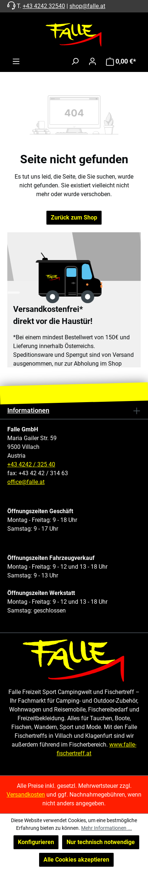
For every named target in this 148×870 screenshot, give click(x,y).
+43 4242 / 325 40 (31, 464)
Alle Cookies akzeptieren (76, 859)
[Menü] (16, 61)
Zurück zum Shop (74, 217)
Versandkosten (26, 794)
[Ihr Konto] (92, 61)
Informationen (28, 410)
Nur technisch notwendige (101, 842)
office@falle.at (26, 481)
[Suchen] (75, 61)
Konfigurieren (36, 842)
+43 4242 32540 (44, 6)
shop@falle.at (87, 6)
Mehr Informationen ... (106, 828)
